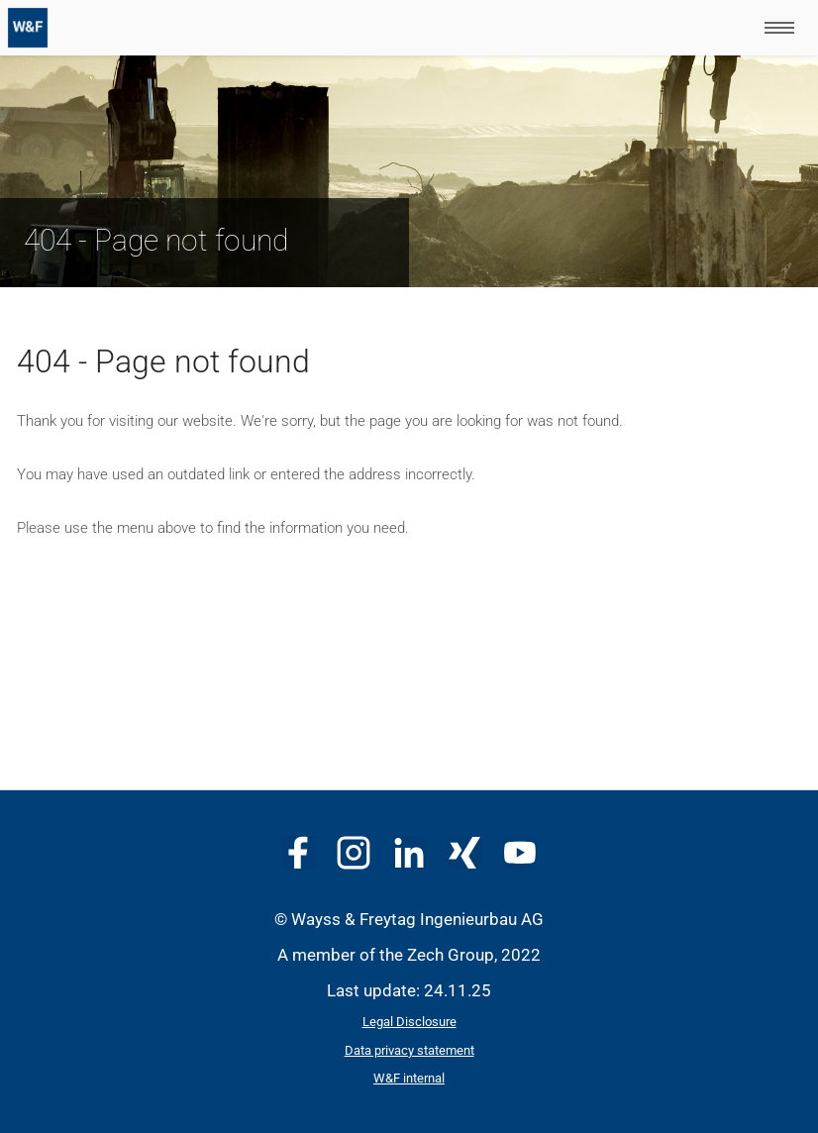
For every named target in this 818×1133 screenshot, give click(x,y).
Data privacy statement (409, 1050)
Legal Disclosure (409, 1021)
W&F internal (409, 1078)
